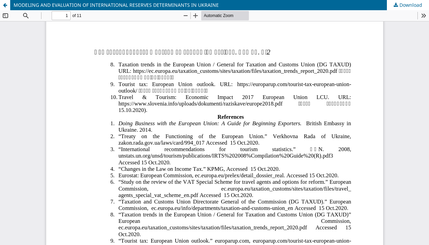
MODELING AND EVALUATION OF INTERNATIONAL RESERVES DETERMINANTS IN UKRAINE (116, 5)
